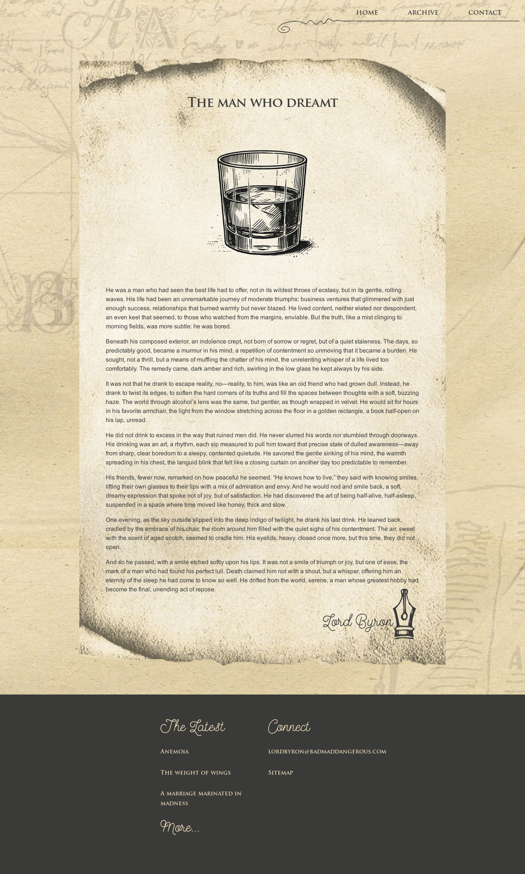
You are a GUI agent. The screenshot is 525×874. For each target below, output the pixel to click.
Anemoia (174, 752)
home (367, 13)
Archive (423, 13)
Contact (485, 13)
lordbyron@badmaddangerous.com (327, 752)
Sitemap (280, 773)
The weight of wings (196, 773)
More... (180, 828)
